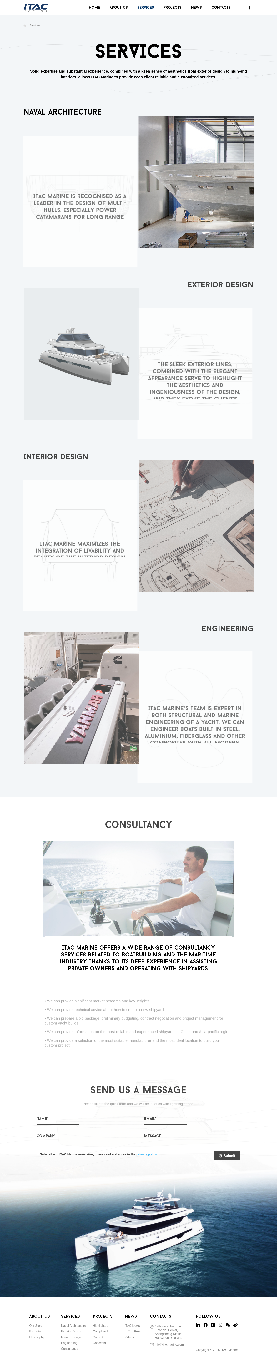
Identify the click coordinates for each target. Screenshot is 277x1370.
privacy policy (146, 1157)
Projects (172, 8)
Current (98, 1337)
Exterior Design (71, 1331)
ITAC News (132, 1325)
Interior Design (71, 1337)
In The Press (133, 1331)
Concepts (99, 1343)
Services (145, 8)
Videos (129, 1337)
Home (94, 8)
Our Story (35, 1325)
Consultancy (69, 1348)
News (196, 8)
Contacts (220, 8)
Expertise (35, 1331)
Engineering (69, 1343)
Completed (100, 1331)
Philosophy (36, 1337)
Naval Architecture (73, 1325)
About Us (119, 8)
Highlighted (100, 1325)
